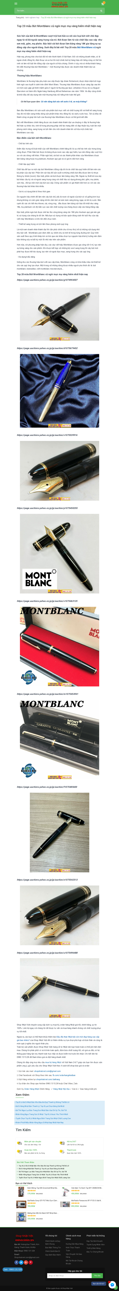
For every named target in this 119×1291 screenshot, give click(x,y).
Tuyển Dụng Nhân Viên (96, 1245)
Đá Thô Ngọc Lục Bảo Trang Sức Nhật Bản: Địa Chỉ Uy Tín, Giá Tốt (41, 1110)
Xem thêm (22, 1095)
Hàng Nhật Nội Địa (61, 1089)
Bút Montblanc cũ (86, 47)
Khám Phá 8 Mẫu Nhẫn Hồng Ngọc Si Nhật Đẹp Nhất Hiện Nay (39, 1123)
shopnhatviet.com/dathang (48, 1079)
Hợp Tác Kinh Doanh (95, 1241)
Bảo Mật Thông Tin (53, 1248)
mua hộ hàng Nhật (53, 1062)
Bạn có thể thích (24, 1183)
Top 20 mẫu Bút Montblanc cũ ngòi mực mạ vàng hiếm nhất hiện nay (59, 26)
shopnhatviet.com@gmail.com (47, 1071)
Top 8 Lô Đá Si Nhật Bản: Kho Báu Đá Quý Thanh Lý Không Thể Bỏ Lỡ (42, 1102)
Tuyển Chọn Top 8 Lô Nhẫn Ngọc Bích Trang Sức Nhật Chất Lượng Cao (43, 1118)
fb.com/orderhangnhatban (64, 1075)
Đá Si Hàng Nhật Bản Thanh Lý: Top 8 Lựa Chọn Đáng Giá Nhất (39, 1106)
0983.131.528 (29, 1251)
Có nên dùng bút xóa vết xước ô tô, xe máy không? (64, 101)
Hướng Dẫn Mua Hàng (74, 1244)
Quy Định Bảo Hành (53, 1255)
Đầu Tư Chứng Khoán (95, 1252)
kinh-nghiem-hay (33, 18)
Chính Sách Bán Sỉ (52, 1251)
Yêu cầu (97, 1276)
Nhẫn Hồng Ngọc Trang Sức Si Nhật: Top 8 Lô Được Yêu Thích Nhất (41, 1114)
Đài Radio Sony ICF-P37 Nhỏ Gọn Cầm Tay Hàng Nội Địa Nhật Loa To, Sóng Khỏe (58, 1201)
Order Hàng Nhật (31, 1089)
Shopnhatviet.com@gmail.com (26, 1257)
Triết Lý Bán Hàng (93, 1248)
